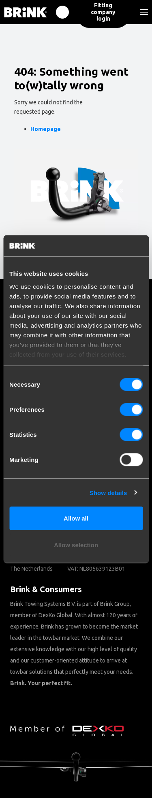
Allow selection (76, 544)
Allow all (76, 518)
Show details (108, 492)
